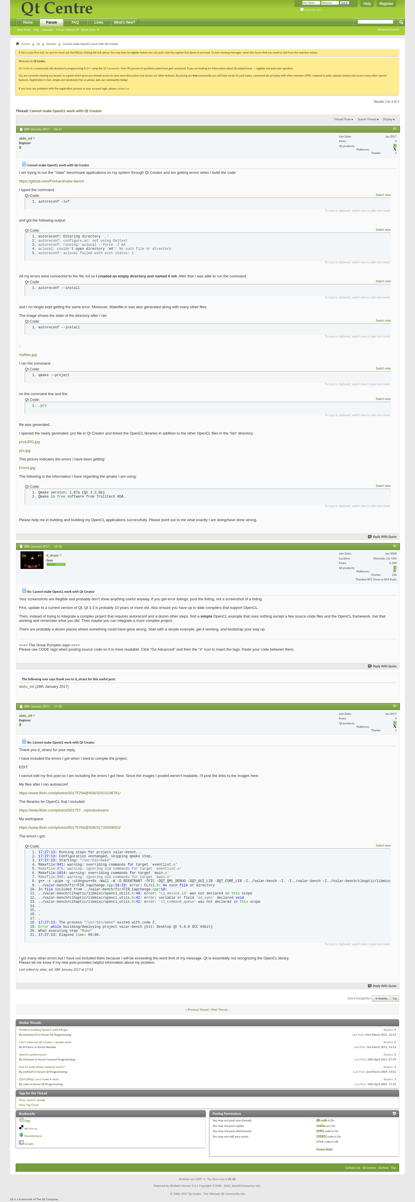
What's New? (124, 22)
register (260, 68)
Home (28, 22)
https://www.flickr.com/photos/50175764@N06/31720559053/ (69, 827)
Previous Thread (198, 1009)
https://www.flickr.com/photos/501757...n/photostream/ (64, 810)
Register (386, 4)
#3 (395, 706)
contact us (123, 88)
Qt (38, 44)
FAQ (36, 30)
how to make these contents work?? (42, 1067)
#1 (395, 129)
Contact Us (352, 1168)
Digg (27, 1121)
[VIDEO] (321, 1136)
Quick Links (88, 30)
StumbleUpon (33, 1136)
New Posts (24, 30)
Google (29, 1144)
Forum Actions (65, 30)
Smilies (321, 1126)
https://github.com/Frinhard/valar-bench (51, 181)
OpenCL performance (32, 1054)
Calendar (47, 30)
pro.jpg (25, 450)
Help (367, 4)
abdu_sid (26, 686)
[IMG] (320, 1131)
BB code (321, 1120)
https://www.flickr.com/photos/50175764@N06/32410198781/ (69, 793)
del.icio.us (30, 1128)
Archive (383, 1168)
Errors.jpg (27, 468)
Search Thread (367, 119)
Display (387, 119)
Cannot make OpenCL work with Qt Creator (66, 110)
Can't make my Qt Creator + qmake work (45, 1042)
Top (395, 998)
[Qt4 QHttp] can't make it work (39, 1079)
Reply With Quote (382, 537)
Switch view (383, 195)
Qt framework (111, 68)
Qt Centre (24, 68)
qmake (41, 1100)
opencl (31, 1100)
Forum (51, 22)
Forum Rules (324, 1149)
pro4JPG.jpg (29, 442)
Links (98, 22)
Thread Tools (342, 119)
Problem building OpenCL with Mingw (43, 1030)
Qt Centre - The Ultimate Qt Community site (216, 1194)
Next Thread (219, 1009)
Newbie (51, 44)
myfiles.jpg (28, 355)
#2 (395, 546)
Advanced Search (388, 29)
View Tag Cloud (29, 1105)
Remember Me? (310, 10)
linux (22, 1100)
